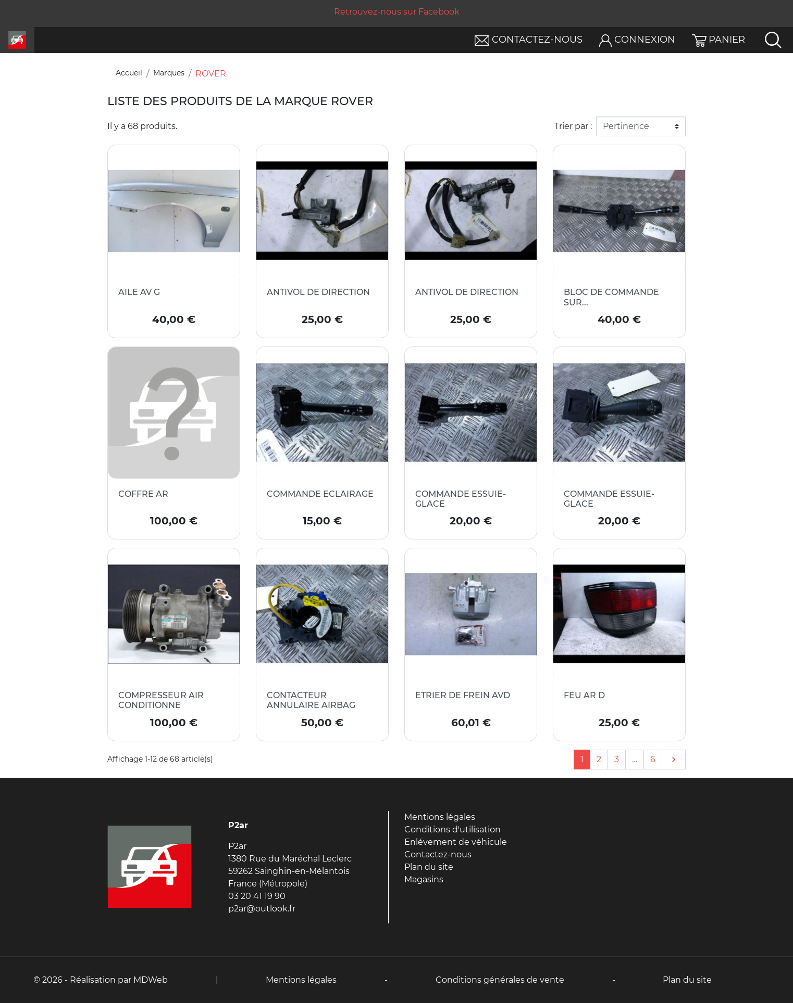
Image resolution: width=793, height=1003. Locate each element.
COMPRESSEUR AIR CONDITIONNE (161, 700)
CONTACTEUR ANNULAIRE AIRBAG (311, 700)
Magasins (423, 879)
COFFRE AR (143, 494)
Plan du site (428, 867)
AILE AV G (139, 292)
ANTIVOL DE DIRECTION (318, 292)
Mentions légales (439, 817)
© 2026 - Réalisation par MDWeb (100, 980)
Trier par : (573, 126)
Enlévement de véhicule (455, 842)
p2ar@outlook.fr (261, 909)
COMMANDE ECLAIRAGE (320, 494)
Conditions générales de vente (500, 980)
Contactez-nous (438, 854)
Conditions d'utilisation (452, 829)
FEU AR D (584, 695)
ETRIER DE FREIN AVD (462, 695)
